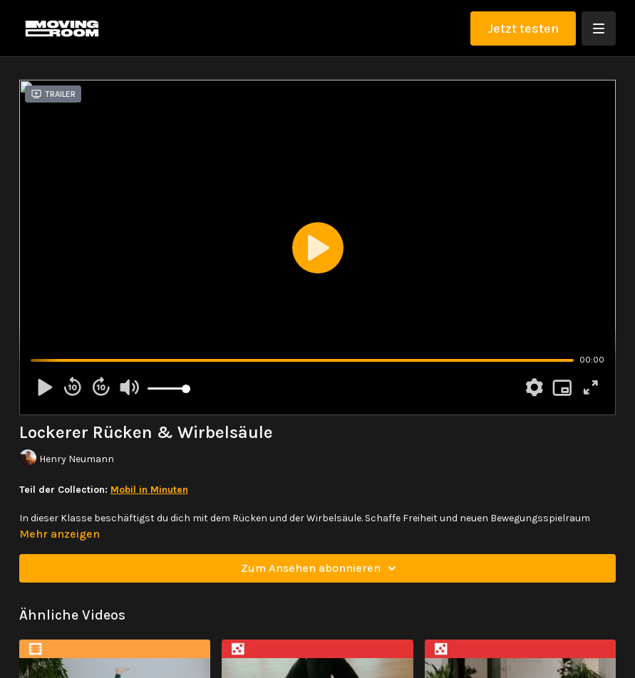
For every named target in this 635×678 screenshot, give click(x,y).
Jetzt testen (523, 28)
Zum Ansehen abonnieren (321, 568)
